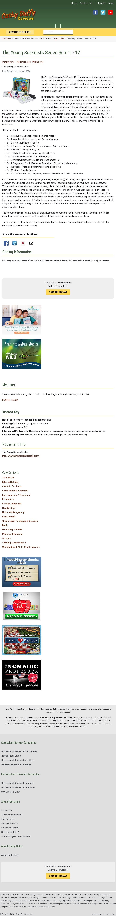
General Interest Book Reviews (16, 764)
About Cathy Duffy (10, 855)
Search (20, 32)
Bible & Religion (10, 482)
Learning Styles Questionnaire (15, 836)
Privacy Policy (8, 819)
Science (6, 538)
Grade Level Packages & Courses (20, 521)
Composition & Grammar (15, 490)
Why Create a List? (10, 791)
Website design (97, 914)
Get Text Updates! (10, 832)
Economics (8, 499)
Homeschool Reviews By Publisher (18, 787)
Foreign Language (12, 503)
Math (5, 525)
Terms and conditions (12, 814)
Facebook (95, 12)
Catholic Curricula (12, 486)
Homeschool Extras (11, 755)
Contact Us (6, 810)
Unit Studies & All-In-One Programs (21, 547)
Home (74, 3)
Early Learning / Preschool (16, 495)
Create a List (86, 3)
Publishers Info (23, 61)
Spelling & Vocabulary (14, 542)
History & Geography (13, 512)
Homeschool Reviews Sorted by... (17, 760)
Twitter (103, 12)
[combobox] (58, 32)
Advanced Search (9, 827)
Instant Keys (8, 61)
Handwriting (8, 508)
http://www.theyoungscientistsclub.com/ (20, 456)
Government (8, 516)
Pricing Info (38, 61)
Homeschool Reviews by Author (17, 783)
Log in (111, 3)
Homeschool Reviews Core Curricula (19, 751)
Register (102, 3)
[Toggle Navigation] (57, 26)
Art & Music (8, 477)
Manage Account (9, 823)
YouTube (110, 12)
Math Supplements (12, 529)
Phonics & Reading (12, 534)
